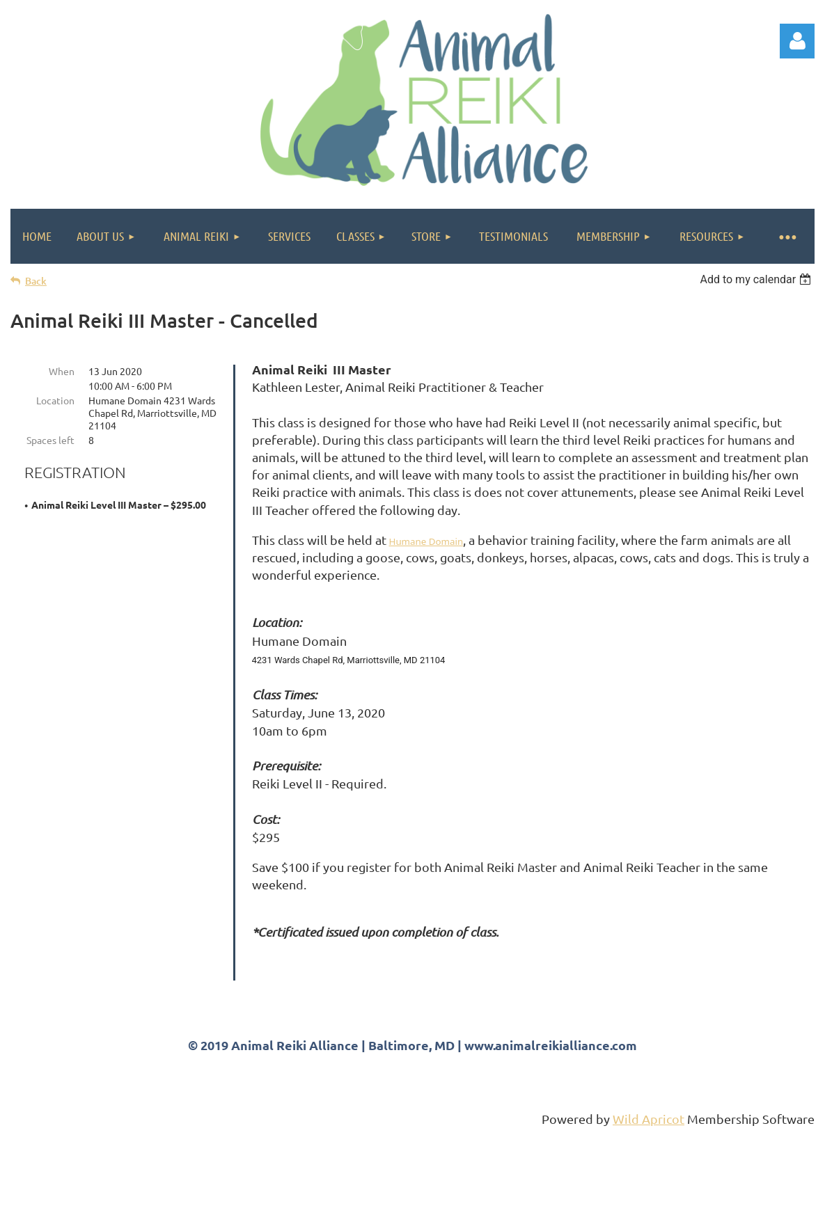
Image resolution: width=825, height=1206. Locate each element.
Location (55, 400)
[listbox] (757, 279)
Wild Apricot (648, 1189)
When (61, 371)
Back (36, 280)
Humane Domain (426, 541)
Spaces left (50, 440)
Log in (797, 41)
